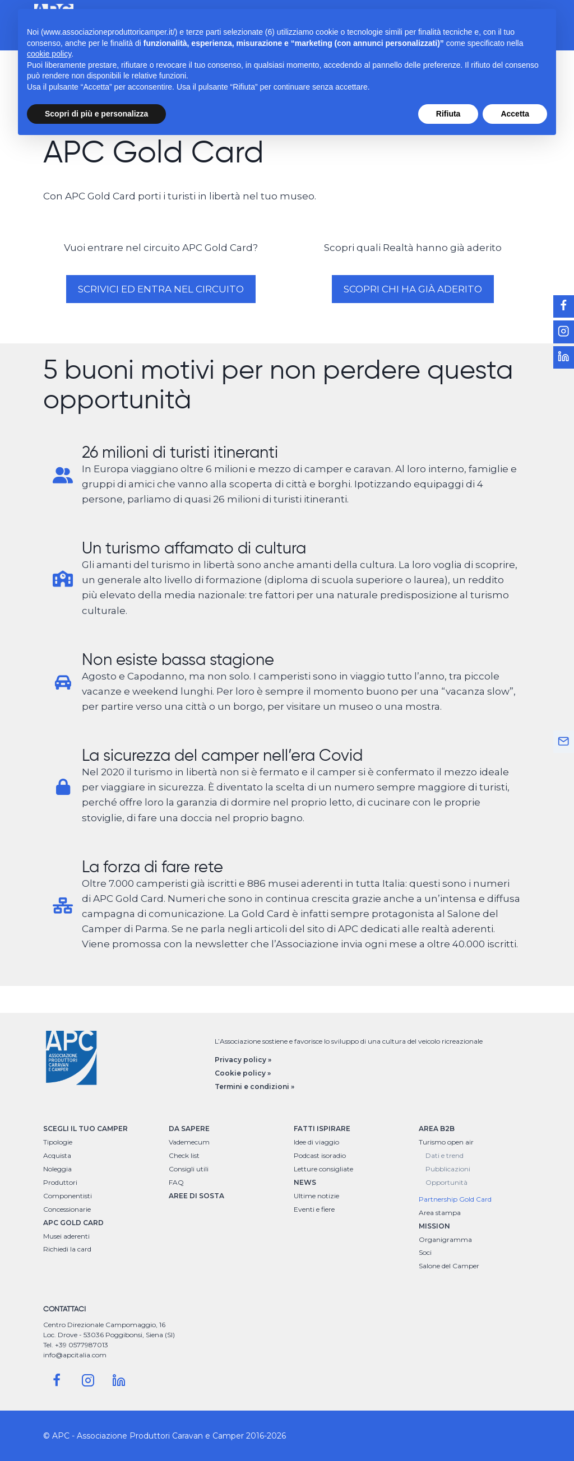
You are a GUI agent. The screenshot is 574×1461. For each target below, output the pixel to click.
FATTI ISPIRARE (322, 1128)
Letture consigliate (323, 1169)
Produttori (60, 1182)
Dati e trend (444, 1155)
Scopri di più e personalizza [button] (96, 113)
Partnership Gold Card (455, 1199)
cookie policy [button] (49, 53)
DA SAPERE (189, 1128)
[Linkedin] (118, 1380)
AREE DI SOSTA (196, 1196)
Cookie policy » (243, 1073)
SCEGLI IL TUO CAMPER (85, 1128)
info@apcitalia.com (75, 1355)
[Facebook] (56, 1380)
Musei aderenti (66, 1236)
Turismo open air (446, 1142)
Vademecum (189, 1142)
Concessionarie (67, 1209)
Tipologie (57, 1142)
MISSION (434, 1226)
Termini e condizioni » (254, 1086)
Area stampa (440, 1212)
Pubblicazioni (447, 1169)
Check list (184, 1155)
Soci (425, 1252)
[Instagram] (88, 1380)
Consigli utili (189, 1169)
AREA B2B (437, 1128)
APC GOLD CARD (73, 1222)
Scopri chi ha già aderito (413, 289)
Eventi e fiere (314, 1209)
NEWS (305, 1182)
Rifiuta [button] (448, 113)
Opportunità (446, 1182)
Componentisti (67, 1196)
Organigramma (445, 1239)
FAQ (176, 1182)
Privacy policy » (243, 1059)
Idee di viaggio (316, 1142)
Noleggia (57, 1169)
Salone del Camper (449, 1266)
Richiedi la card (67, 1249)
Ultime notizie (316, 1196)
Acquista (57, 1155)
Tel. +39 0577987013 (75, 1345)
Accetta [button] (515, 113)
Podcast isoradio (320, 1155)
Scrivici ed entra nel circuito (161, 289)
